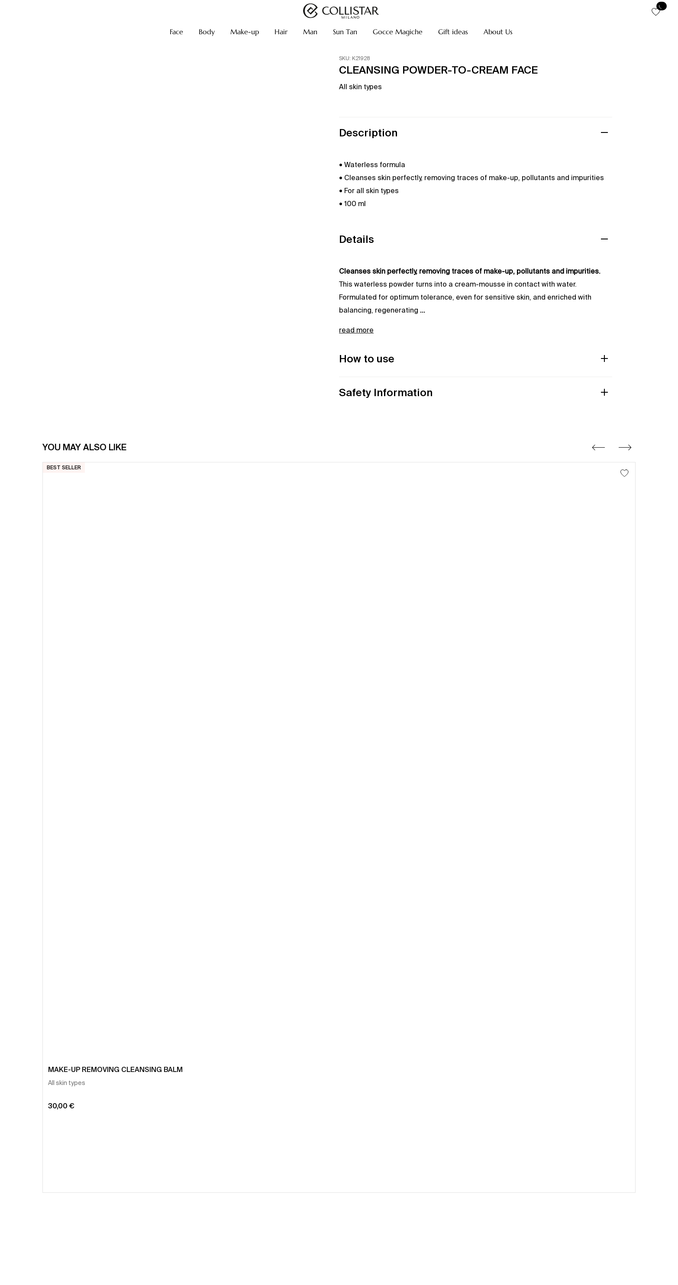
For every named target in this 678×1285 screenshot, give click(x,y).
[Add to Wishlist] (624, 473)
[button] (176, 31)
